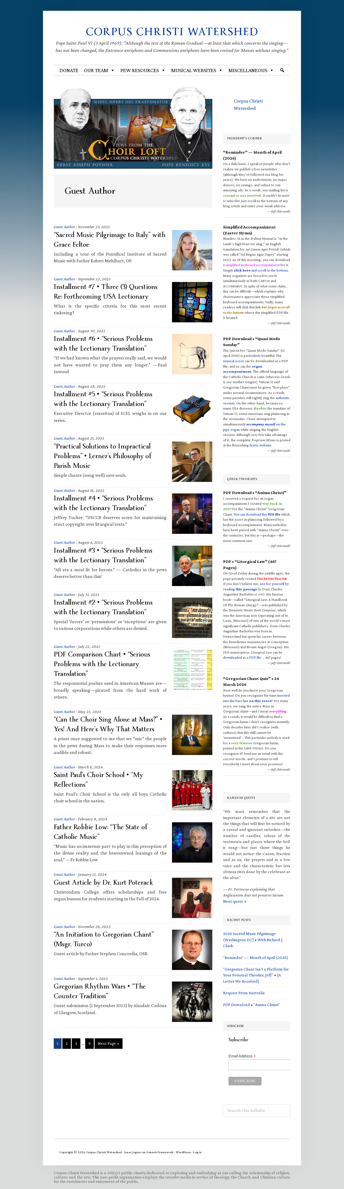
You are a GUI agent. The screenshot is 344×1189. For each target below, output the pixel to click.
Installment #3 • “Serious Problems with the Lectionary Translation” (107, 555)
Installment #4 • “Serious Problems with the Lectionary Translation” (107, 503)
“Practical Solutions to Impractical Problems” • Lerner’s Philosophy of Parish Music (106, 456)
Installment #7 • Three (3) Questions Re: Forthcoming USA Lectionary (109, 291)
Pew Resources (143, 70)
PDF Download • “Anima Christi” (251, 1004)
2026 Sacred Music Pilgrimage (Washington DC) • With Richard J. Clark (253, 939)
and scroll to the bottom (261, 270)
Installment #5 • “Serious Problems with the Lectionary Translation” (107, 399)
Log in (197, 1152)
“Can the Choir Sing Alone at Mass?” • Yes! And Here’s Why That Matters (110, 724)
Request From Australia (244, 992)
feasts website (260, 445)
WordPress (183, 1152)
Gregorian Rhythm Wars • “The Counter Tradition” (103, 991)
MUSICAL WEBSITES (197, 70)
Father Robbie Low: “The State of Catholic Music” (103, 832)
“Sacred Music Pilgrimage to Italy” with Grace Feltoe (106, 239)
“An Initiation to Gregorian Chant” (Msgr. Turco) (107, 939)
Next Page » (108, 1044)
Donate (68, 70)
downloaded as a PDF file (242, 657)
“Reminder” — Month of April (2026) (255, 957)
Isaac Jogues (132, 1152)
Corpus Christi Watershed (172, 31)
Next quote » (234, 901)
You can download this (257, 514)
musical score (233, 361)
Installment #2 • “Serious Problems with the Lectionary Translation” (107, 607)
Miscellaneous (251, 70)
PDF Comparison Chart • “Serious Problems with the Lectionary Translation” (106, 664)
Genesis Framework (160, 1152)
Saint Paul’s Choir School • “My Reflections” (101, 779)
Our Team (99, 70)
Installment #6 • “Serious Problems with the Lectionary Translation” (107, 343)
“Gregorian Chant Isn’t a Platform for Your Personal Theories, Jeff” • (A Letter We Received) (256, 975)
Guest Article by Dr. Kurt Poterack (107, 882)
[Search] (282, 70)
